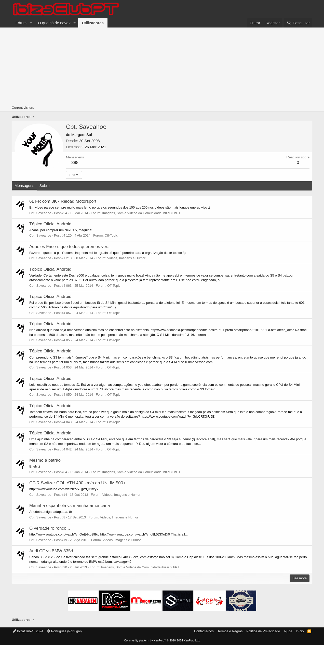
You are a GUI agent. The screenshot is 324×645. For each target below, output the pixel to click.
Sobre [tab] (44, 185)
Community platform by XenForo (162, 640)
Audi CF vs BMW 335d (51, 550)
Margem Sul (81, 134)
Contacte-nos (204, 631)
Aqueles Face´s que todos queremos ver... (70, 246)
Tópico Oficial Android (50, 224)
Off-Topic (111, 235)
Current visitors (23, 107)
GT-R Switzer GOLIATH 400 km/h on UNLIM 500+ (77, 483)
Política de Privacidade (263, 631)
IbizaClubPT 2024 (28, 631)
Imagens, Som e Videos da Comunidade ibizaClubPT (141, 213)
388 (74, 162)
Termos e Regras (229, 631)
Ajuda (288, 631)
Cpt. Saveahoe (40, 213)
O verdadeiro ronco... (49, 528)
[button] (30, 23)
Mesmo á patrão (45, 460)
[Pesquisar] (298, 23)
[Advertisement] (162, 65)
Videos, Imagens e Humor (126, 258)
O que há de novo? (54, 23)
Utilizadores (93, 23)
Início (300, 631)
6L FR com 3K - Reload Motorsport (62, 201)
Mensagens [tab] (24, 185)
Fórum (21, 23)
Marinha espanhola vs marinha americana (69, 505)
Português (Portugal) (64, 631)
